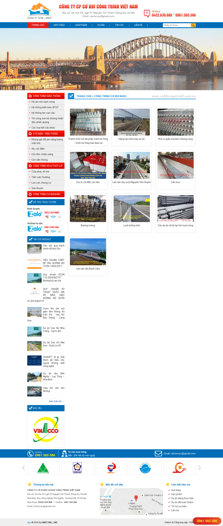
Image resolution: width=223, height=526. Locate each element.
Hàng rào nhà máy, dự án (132, 139)
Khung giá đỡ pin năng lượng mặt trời (47, 141)
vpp (29, 522)
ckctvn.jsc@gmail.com (183, 453)
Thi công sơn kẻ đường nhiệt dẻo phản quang (47, 120)
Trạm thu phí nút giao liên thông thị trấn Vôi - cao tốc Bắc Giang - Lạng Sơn (46, 314)
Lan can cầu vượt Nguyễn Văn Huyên (132, 182)
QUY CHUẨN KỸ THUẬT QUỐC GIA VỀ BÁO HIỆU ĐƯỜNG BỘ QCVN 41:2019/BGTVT (46, 295)
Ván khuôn (37, 188)
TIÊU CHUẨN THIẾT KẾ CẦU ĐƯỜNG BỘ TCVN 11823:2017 (54, 263)
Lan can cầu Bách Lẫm (88, 268)
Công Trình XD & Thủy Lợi (47, 166)
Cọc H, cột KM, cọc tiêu (88, 182)
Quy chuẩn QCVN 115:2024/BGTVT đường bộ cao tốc (54, 277)
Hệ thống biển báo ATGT (45, 107)
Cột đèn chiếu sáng (42, 154)
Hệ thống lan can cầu (43, 112)
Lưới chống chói (131, 225)
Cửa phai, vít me (40, 171)
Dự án (101, 25)
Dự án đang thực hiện (182, 498)
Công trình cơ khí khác (46, 194)
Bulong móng (88, 225)
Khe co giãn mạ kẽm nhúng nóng (175, 139)
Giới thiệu (59, 25)
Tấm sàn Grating (40, 177)
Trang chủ (37, 25)
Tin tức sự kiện (179, 506)
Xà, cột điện (38, 148)
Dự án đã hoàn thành (182, 502)
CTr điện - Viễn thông (45, 133)
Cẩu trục (175, 182)
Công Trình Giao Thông (46, 96)
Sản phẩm (81, 25)
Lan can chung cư (41, 182)
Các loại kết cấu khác (43, 127)
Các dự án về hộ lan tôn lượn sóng (175, 225)
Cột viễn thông (39, 159)
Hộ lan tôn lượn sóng (43, 101)
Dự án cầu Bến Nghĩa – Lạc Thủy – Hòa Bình (54, 376)
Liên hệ (138, 25)
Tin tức (119, 25)
